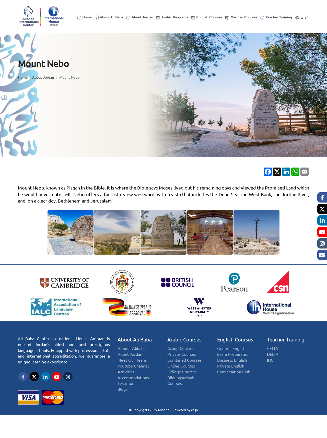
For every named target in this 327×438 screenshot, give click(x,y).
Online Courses (181, 371)
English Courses (207, 17)
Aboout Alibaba (132, 353)
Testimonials (129, 388)
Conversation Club (233, 377)
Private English (230, 371)
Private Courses (181, 359)
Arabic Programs (172, 17)
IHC (270, 365)
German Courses (241, 17)
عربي (301, 17)
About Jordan (139, 17)
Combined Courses (184, 365)
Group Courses (180, 353)
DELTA (272, 359)
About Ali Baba (109, 17)
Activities (126, 377)
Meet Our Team (132, 365)
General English (231, 353)
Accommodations (133, 382)
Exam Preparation (233, 359)
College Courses (182, 377)
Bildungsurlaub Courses (180, 385)
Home (84, 17)
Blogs (122, 394)
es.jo (194, 409)
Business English (232, 365)
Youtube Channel (133, 371)
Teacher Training (276, 17)
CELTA (272, 353)
